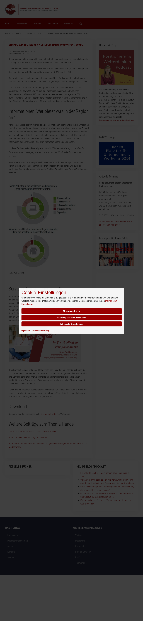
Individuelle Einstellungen (71, 324)
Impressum (25, 331)
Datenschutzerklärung (41, 331)
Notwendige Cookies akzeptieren (71, 317)
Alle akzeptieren (71, 311)
